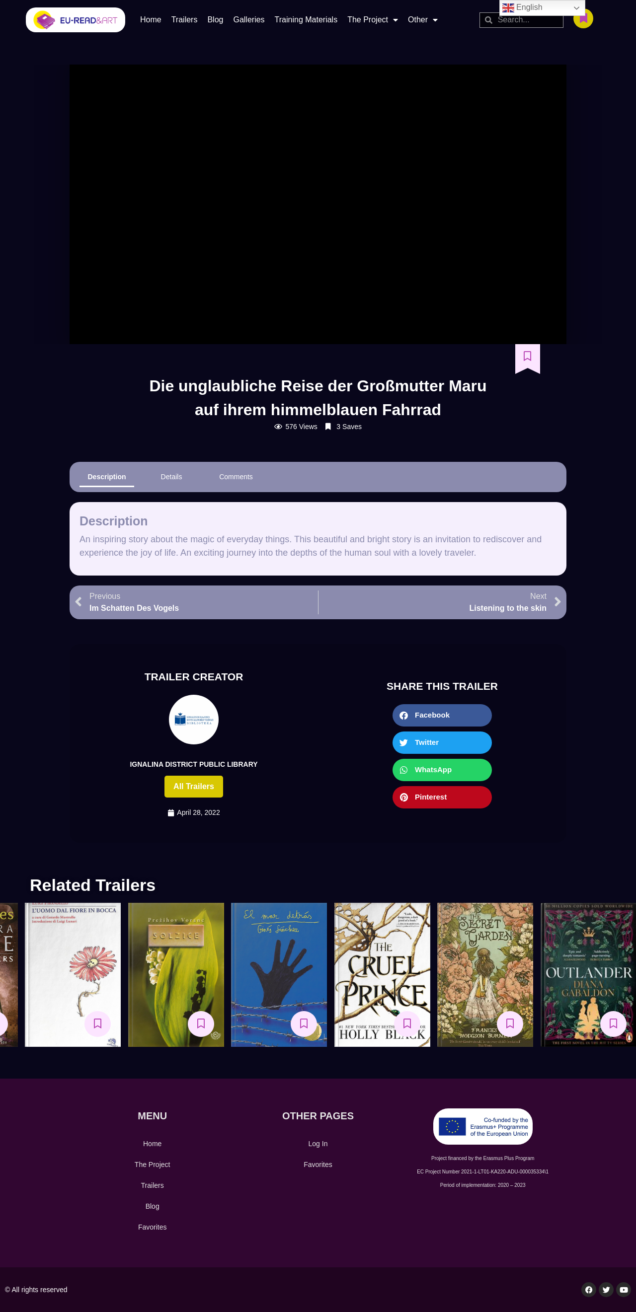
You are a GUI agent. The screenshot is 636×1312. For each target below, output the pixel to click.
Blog (215, 19)
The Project (372, 20)
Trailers (184, 19)
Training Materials (306, 19)
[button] (442, 715)
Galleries (248, 19)
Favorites (152, 1227)
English (522, 8)
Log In (318, 1144)
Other (423, 20)
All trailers (193, 786)
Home (150, 19)
